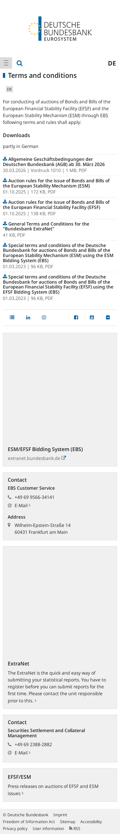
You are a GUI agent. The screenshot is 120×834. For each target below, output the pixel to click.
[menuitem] (6, 63)
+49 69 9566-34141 (35, 497)
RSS (74, 828)
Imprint (60, 814)
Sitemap (67, 821)
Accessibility (91, 821)
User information (48, 828)
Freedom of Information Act (29, 821)
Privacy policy (15, 828)
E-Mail (22, 505)
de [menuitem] (112, 63)
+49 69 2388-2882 (33, 744)
